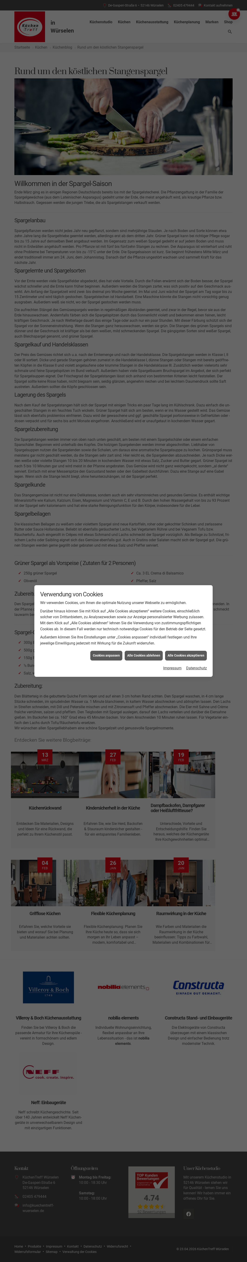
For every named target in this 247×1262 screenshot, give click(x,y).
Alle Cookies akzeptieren (186, 646)
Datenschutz (196, 659)
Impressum (172, 659)
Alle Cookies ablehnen (143, 646)
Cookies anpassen (106, 646)
